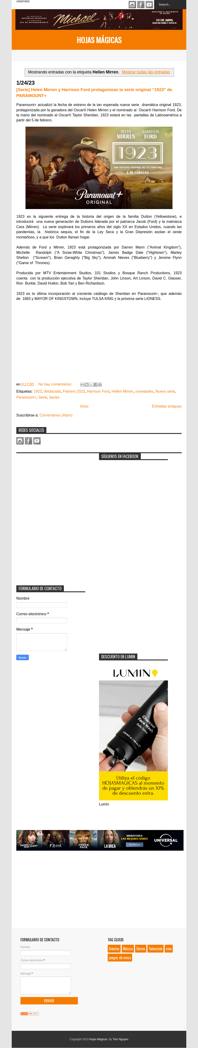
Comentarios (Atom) (56, 415)
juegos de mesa (120, 957)
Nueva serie (165, 391)
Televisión (155, 948)
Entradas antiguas (167, 406)
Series (54, 397)
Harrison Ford (98, 391)
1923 (38, 391)
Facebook (140, 4)
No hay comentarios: (55, 384)
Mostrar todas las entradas (146, 72)
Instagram (132, 4)
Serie (43, 397)
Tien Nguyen (120, 1039)
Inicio (84, 406)
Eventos (114, 948)
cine (169, 948)
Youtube (149, 4)
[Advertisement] (50, 484)
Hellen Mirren (122, 391)
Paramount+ (26, 397)
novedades (144, 391)
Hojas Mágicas (99, 39)
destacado (52, 391)
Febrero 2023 (74, 391)
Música (128, 948)
